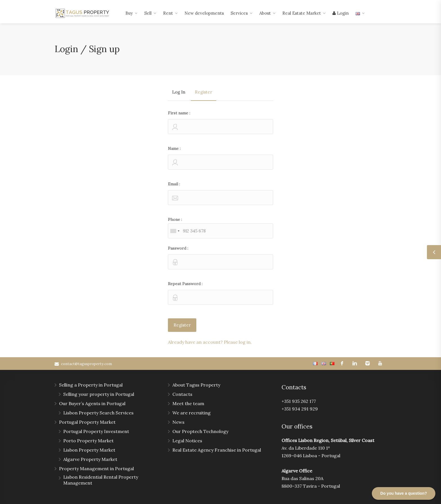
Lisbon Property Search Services (98, 413)
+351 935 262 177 (299, 401)
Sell (148, 13)
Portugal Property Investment (96, 431)
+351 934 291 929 (300, 409)
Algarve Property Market (90, 459)
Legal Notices (187, 440)
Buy (129, 13)
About (265, 13)
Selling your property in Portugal (98, 394)
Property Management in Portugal (96, 468)
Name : (220, 158)
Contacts (182, 394)
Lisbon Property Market (89, 450)
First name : (220, 122)
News (178, 422)
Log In (178, 92)
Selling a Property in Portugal (91, 385)
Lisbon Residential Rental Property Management (100, 480)
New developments (204, 13)
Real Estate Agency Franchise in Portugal (216, 450)
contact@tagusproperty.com (86, 363)
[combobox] (174, 231)
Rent (168, 13)
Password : (220, 257)
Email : (220, 193)
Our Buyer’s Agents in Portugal (92, 403)
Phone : (220, 227)
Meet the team (188, 403)
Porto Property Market (88, 440)
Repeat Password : (220, 293)
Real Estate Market (301, 13)
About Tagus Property (196, 385)
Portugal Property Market (87, 422)
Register (203, 92)
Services (239, 13)
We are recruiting (191, 413)
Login (340, 13)
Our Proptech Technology (200, 431)
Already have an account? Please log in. (210, 342)
